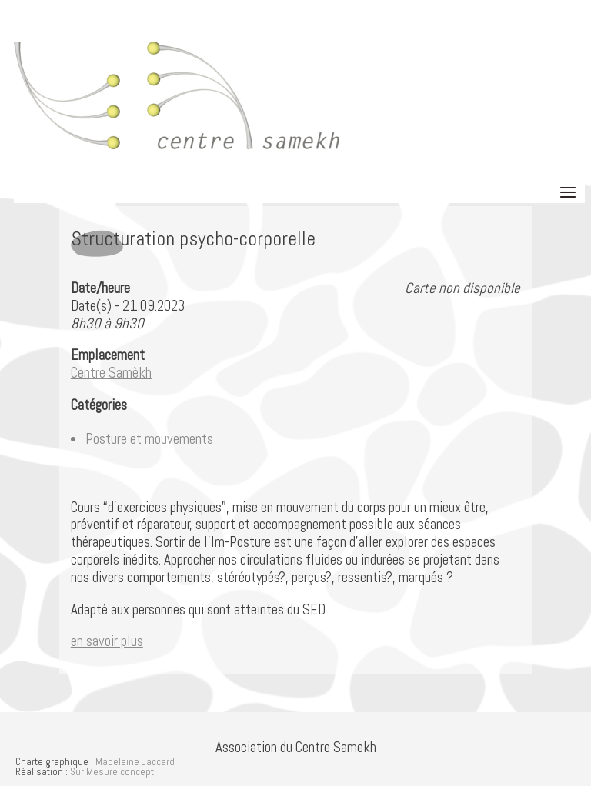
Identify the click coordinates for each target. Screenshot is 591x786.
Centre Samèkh (111, 372)
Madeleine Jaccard (135, 761)
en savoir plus (107, 641)
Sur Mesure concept (112, 771)
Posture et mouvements (149, 438)
